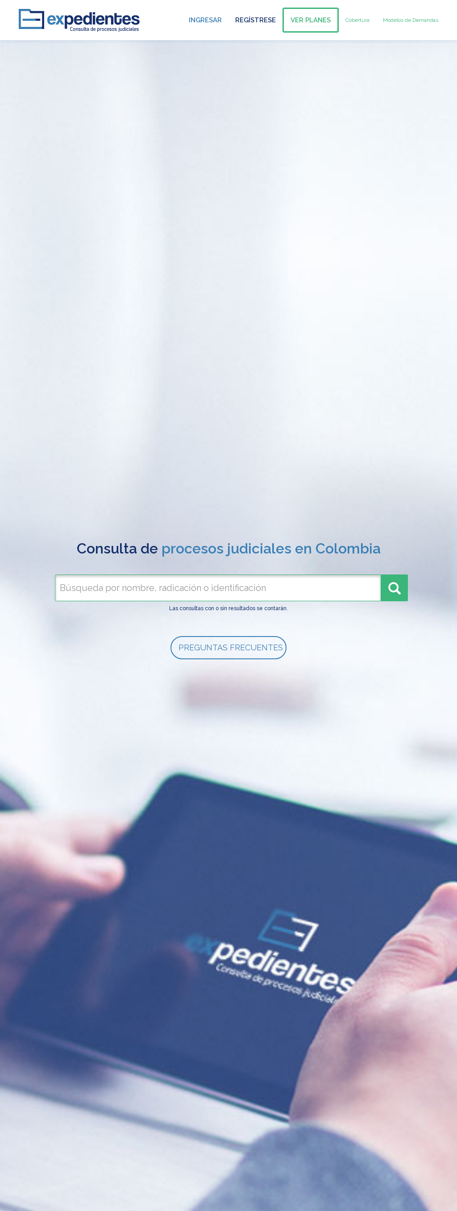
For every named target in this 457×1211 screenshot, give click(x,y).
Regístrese (255, 20)
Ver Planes (311, 20)
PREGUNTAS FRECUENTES (231, 647)
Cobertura (357, 20)
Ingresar (205, 20)
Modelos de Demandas (410, 20)
